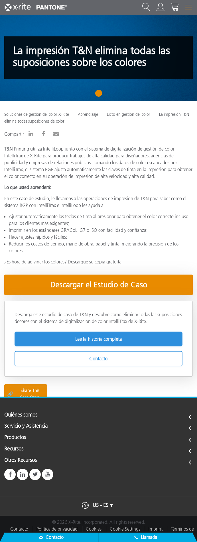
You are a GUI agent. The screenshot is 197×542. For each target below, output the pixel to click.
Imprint (156, 529)
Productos (15, 437)
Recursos (13, 449)
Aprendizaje (88, 114)
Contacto (98, 359)
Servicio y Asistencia (26, 426)
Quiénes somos (20, 415)
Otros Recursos (20, 460)
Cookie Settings (125, 529)
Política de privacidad (57, 529)
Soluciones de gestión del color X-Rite (36, 114)
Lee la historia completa (98, 339)
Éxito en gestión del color (128, 114)
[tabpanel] (98, 58)
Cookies (93, 529)
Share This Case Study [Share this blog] (23, 394)
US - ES (100, 505)
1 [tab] (100, 95)
